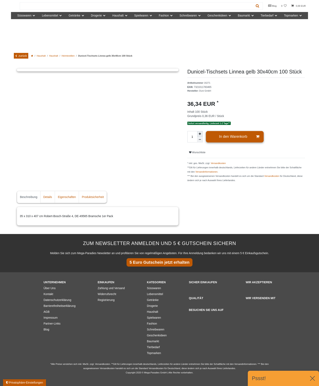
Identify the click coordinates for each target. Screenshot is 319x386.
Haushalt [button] (117, 15)
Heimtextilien (68, 56)
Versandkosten (218, 163)
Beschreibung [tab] (28, 197)
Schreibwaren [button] (188, 15)
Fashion (152, 323)
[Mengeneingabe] (192, 136)
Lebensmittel (155, 294)
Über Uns (50, 288)
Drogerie (152, 305)
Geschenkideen (157, 335)
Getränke (153, 300)
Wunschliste (197, 152)
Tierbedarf (153, 347)
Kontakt (48, 294)
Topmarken (154, 353)
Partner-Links (52, 323)
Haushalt (41, 56)
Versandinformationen (206, 172)
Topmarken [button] (291, 15)
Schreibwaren (155, 329)
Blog (272, 5)
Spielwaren (154, 317)
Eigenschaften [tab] (67, 197)
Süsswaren (154, 288)
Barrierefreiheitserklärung (59, 305)
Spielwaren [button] (141, 15)
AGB (47, 311)
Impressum (51, 317)
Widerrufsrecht (107, 294)
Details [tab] (47, 197)
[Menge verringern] (200, 139)
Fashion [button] (164, 15)
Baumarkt (153, 341)
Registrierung (106, 300)
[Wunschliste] (284, 6)
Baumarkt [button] (244, 15)
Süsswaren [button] (24, 15)
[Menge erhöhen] (200, 134)
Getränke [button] (74, 15)
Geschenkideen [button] (217, 15)
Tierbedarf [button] (267, 15)
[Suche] (257, 6)
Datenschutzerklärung (57, 300)
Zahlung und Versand (111, 288)
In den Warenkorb (239, 136)
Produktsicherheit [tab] (93, 197)
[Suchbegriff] (136, 6)
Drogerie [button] (96, 15)
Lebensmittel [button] (50, 15)
